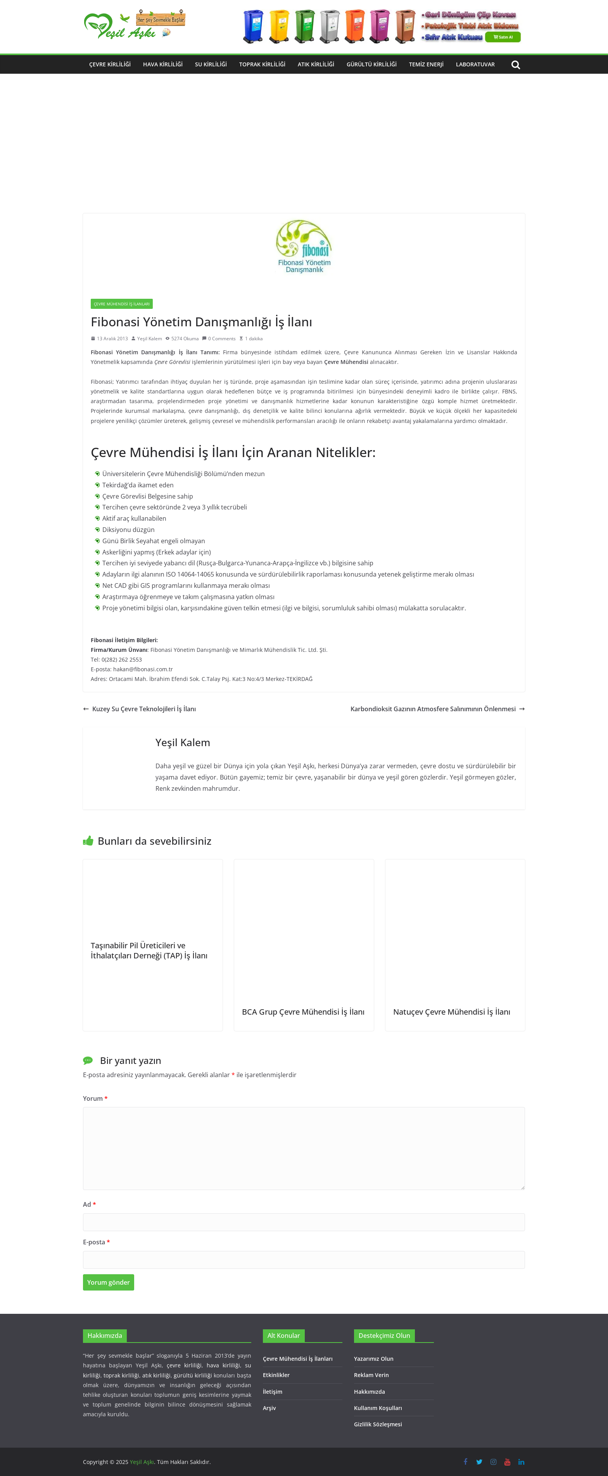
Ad (89, 1204)
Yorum (95, 1098)
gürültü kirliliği (193, 1375)
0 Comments (219, 338)
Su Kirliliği (211, 64)
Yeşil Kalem (149, 338)
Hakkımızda (369, 1391)
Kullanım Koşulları (378, 1408)
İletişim (272, 1391)
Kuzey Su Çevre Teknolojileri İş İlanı (139, 709)
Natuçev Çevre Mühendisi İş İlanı (451, 1012)
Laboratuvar (475, 64)
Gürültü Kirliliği (372, 64)
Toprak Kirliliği (262, 64)
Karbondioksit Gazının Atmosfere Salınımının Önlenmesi (438, 709)
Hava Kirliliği (163, 64)
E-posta (96, 1242)
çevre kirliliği (184, 1365)
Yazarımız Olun (374, 1358)
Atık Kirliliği (316, 64)
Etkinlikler (276, 1375)
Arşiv (269, 1408)
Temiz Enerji (426, 64)
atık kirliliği (156, 1375)
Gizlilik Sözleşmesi (378, 1424)
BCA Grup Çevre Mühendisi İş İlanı (303, 1012)
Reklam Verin (371, 1375)
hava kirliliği (223, 1365)
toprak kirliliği (121, 1375)
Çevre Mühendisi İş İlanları (122, 304)
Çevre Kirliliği (110, 64)
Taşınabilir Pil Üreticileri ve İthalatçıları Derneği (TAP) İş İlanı (149, 950)
